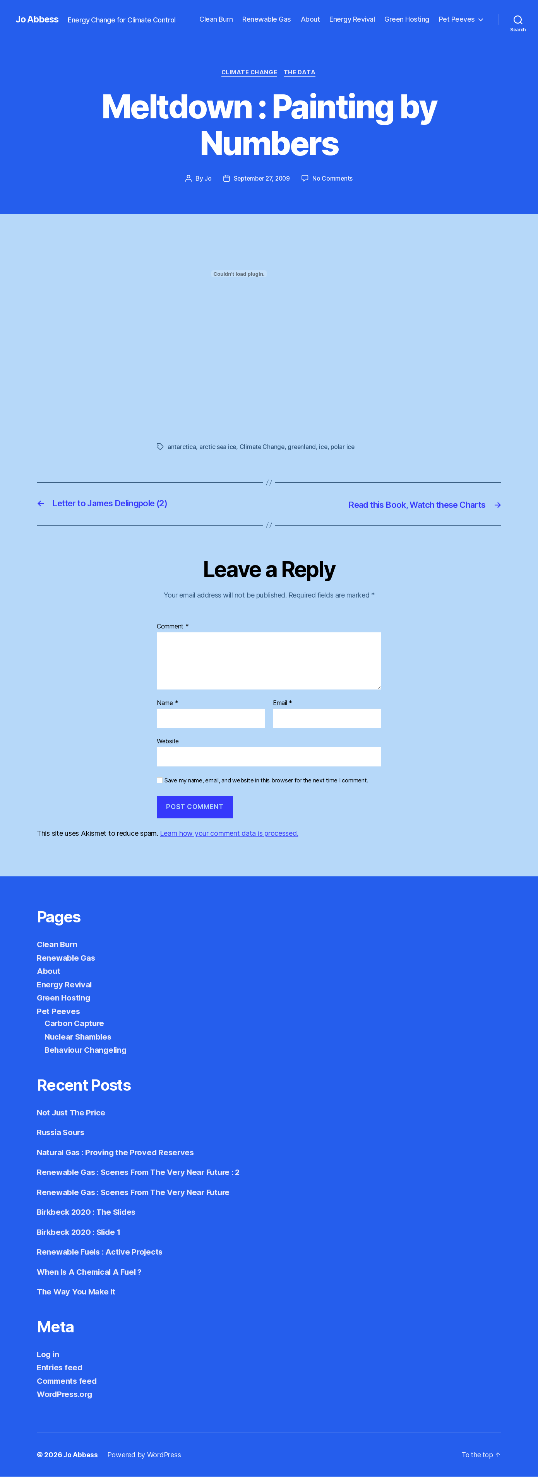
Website (168, 741)
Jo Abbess (38, 19)
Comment (173, 626)
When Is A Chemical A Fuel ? (92, 1272)
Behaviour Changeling (88, 1050)
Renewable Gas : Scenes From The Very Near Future (137, 1192)
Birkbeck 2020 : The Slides (89, 1212)
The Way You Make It (77, 1292)
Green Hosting (406, 19)
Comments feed (68, 1381)
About (310, 19)
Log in (48, 1354)
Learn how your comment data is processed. (229, 834)
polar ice (345, 447)
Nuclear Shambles (80, 1037)
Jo (205, 179)
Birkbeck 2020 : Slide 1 (81, 1232)
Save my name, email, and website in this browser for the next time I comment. (266, 780)
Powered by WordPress (145, 1455)
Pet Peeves (457, 19)
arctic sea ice (218, 447)
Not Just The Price (73, 1113)
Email (282, 703)
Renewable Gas (266, 19)
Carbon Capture (75, 1023)
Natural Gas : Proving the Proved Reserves (118, 1153)
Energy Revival (352, 19)
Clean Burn (216, 19)
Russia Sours (62, 1132)
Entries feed (60, 1368)
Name (167, 703)
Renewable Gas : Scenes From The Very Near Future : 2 (142, 1172)
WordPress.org (66, 1394)
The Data (301, 73)
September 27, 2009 (261, 179)
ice (325, 447)
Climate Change (249, 73)
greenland (303, 447)
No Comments (334, 179)
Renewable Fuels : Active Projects (102, 1252)
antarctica (182, 447)
